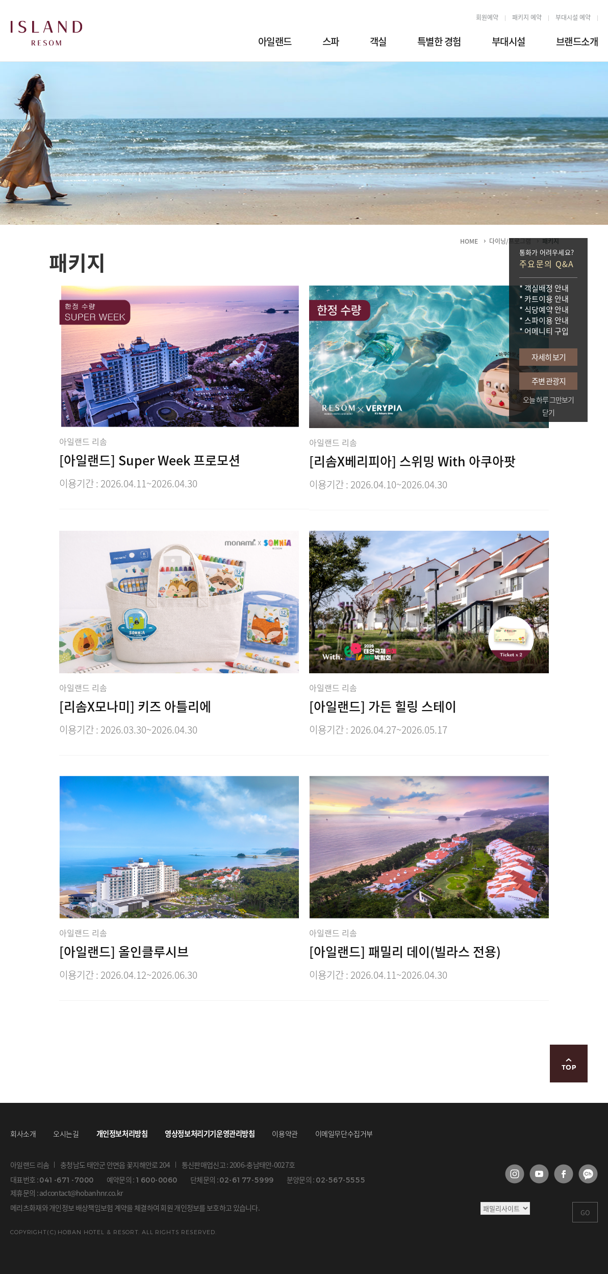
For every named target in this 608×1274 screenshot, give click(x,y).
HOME (469, 241)
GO (585, 1212)
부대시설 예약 (573, 17)
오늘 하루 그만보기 (548, 400)
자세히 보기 (548, 357)
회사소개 (23, 1133)
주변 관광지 (548, 381)
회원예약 (487, 17)
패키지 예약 (527, 17)
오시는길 (66, 1133)
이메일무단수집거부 (344, 1133)
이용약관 (284, 1133)
